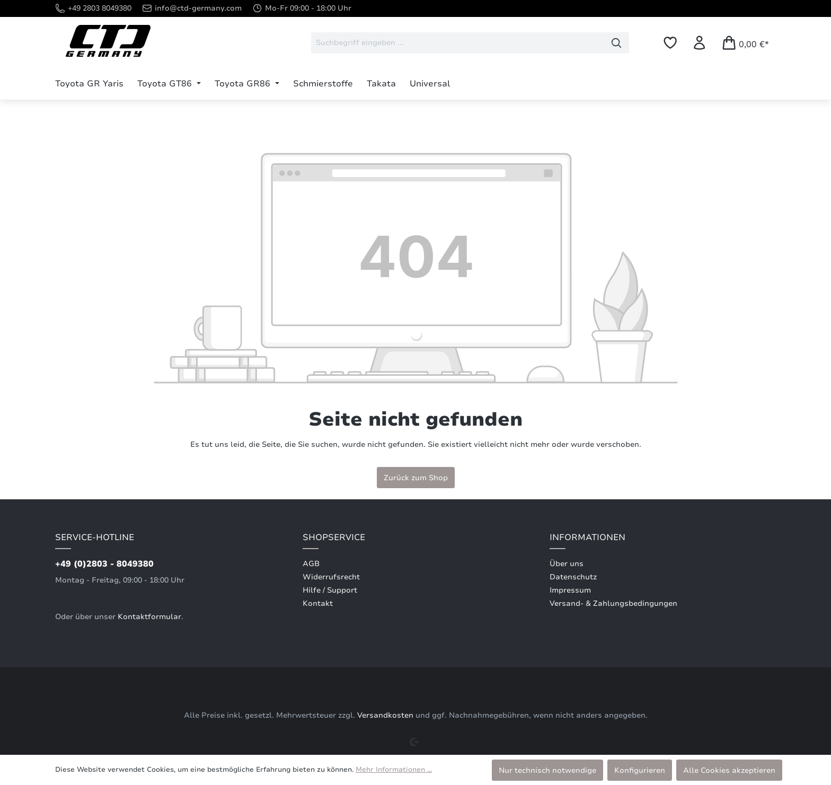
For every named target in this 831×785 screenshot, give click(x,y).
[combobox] (457, 43)
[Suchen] (616, 43)
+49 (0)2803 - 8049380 (104, 564)
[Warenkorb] (745, 42)
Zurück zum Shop (416, 477)
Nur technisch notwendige (547, 770)
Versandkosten (385, 715)
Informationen (587, 537)
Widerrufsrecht (331, 577)
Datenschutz (573, 577)
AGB (311, 564)
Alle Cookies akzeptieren (729, 770)
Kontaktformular (149, 617)
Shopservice (334, 537)
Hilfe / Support (330, 590)
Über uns (567, 564)
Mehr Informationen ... (394, 769)
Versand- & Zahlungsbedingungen (613, 603)
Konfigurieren (639, 770)
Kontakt (318, 603)
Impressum (570, 590)
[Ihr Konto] (699, 42)
